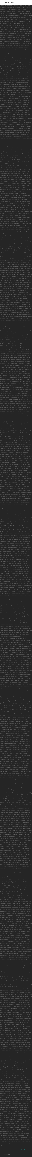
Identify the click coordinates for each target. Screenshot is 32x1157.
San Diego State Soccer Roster (16, 1151)
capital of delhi (9, 2)
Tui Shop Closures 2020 (6, 1149)
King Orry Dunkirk (27, 1149)
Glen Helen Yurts (4, 1151)
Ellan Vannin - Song (17, 1149)
